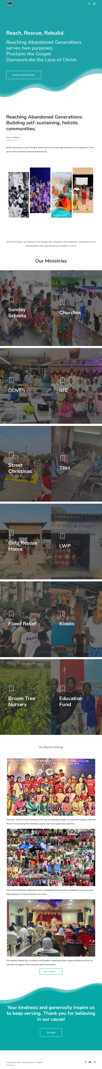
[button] (94, 4)
